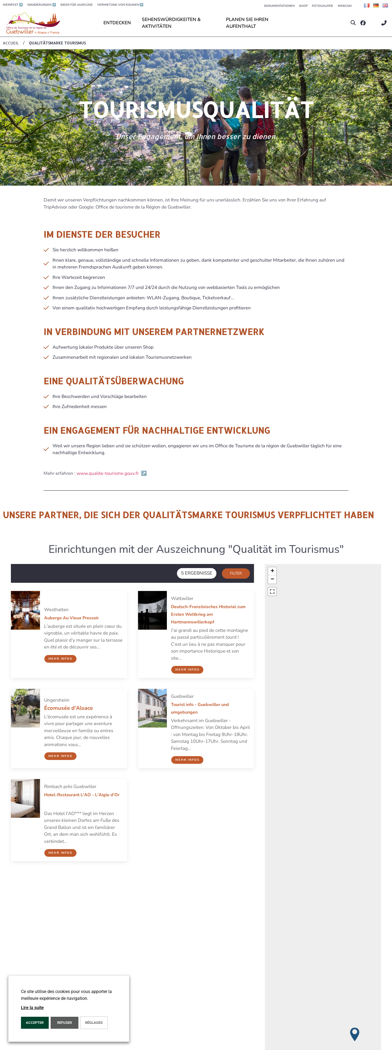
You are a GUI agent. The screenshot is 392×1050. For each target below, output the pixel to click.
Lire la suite (32, 1007)
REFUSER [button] (64, 1023)
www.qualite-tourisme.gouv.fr (111, 473)
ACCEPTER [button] (35, 1023)
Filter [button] (236, 573)
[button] (353, 23)
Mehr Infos (60, 659)
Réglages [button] (94, 1023)
